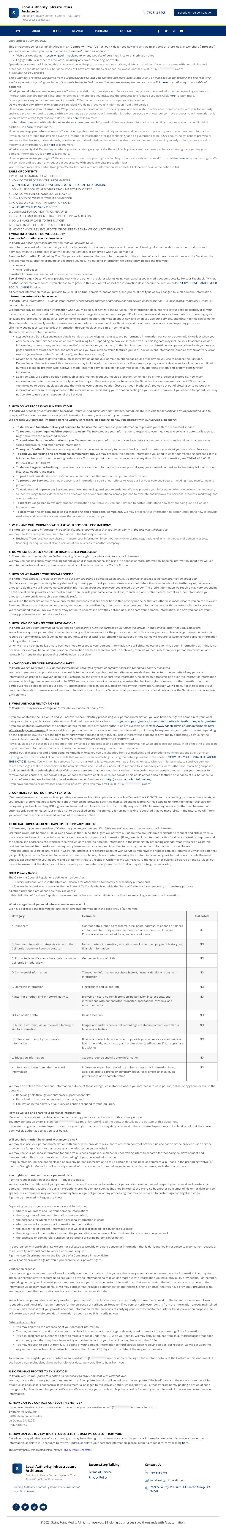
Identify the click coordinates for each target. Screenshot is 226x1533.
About (37, 31)
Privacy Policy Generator (77, 1449)
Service (77, 31)
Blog (57, 31)
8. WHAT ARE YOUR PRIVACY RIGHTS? (33, 207)
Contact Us (129, 31)
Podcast (101, 31)
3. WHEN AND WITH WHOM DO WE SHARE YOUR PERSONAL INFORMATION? (57, 185)
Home (17, 31)
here (185, 1443)
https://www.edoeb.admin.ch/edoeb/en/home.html (181, 726)
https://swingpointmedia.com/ (62, 55)
